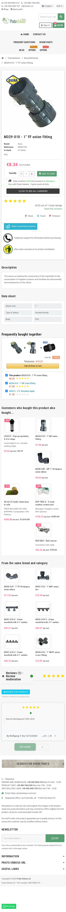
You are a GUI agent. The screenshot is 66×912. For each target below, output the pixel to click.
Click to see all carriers (33, 191)
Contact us (27, 6)
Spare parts (17, 9)
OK (55, 838)
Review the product (15, 692)
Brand (6, 144)
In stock (7, 150)
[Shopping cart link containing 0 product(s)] (58, 25)
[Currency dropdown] (59, 6)
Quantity (12, 173)
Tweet (41, 216)
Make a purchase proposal (20, 226)
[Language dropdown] (47, 6)
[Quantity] (26, 173)
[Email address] (24, 838)
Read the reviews (53, 208)
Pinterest (54, 216)
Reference (8, 147)
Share (29, 216)
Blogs (5, 9)
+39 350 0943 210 (11, 3)
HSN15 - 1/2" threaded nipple (22, 391)
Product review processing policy (15, 697)
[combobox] (51, 16)
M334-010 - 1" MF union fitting (22, 383)
